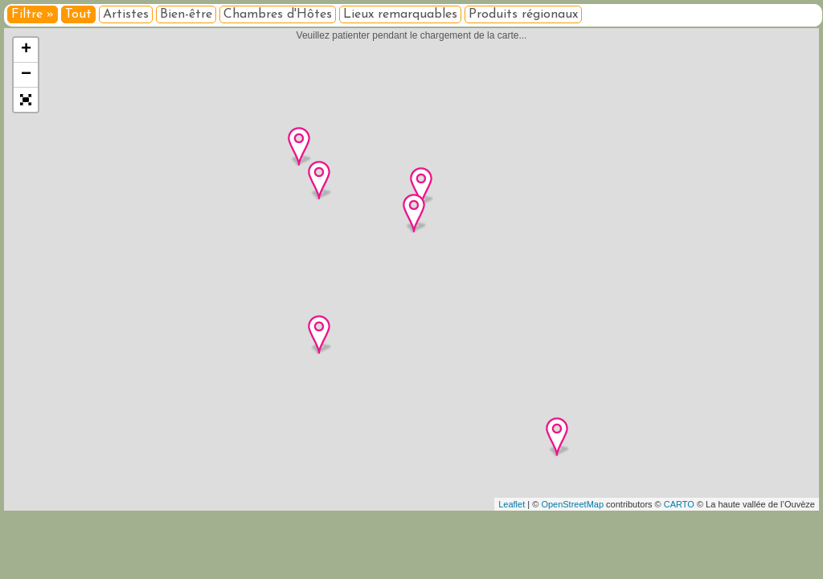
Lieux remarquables (400, 14)
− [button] (26, 75)
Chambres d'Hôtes (277, 14)
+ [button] (26, 50)
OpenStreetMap (572, 504)
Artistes (126, 14)
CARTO (679, 504)
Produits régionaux (523, 14)
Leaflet (511, 504)
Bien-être (186, 14)
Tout (78, 14)
